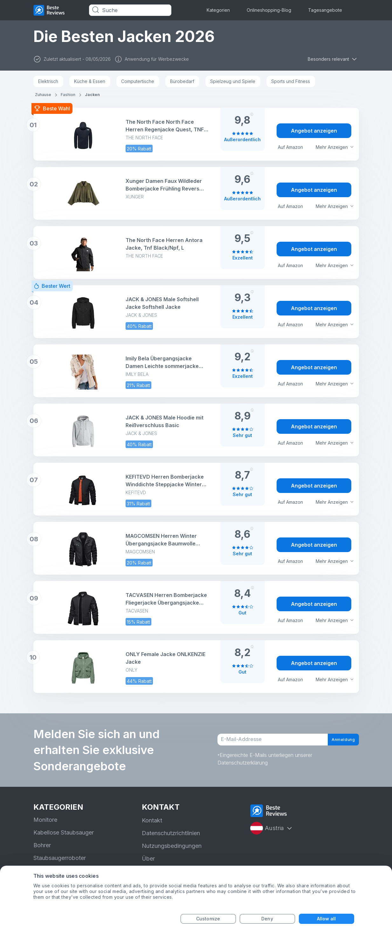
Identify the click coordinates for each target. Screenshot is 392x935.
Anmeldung (337, 740)
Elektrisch (48, 81)
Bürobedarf (182, 81)
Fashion (68, 94)
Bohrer (42, 845)
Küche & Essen (89, 81)
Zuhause (43, 94)
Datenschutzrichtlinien (171, 833)
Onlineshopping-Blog (269, 10)
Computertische (137, 81)
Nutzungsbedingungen (172, 845)
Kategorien (218, 10)
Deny (267, 918)
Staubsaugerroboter (59, 858)
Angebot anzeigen (314, 131)
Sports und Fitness (290, 81)
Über (148, 858)
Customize (208, 918)
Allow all (326, 918)
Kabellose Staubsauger (63, 832)
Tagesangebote (325, 10)
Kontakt (152, 820)
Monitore (45, 819)
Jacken (92, 94)
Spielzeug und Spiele (232, 81)
